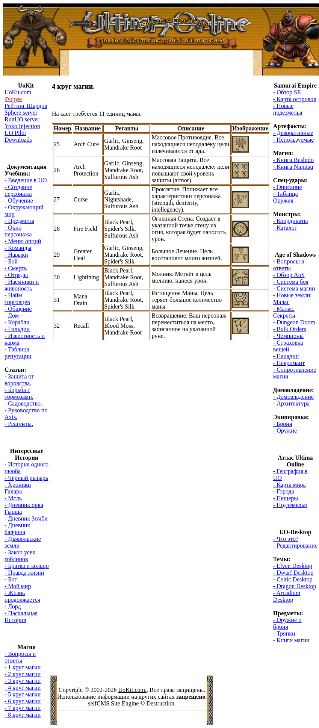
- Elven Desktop (292, 566)
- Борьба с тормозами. (19, 393)
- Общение (18, 309)
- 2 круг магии (23, 674)
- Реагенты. (19, 424)
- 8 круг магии (23, 714)
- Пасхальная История (21, 616)
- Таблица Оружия (285, 197)
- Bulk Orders (289, 329)
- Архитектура (291, 403)
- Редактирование (295, 545)
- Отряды (16, 275)
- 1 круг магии (23, 667)
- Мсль (13, 498)
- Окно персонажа (18, 231)
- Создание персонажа (18, 190)
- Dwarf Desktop (293, 572)
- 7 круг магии (23, 708)
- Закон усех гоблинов (20, 555)
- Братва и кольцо (27, 566)
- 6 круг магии (23, 701)
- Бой (11, 261)
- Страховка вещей (288, 346)
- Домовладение (293, 397)
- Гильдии (17, 329)
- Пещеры (285, 498)
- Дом (12, 315)
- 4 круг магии (23, 687)
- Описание (287, 187)
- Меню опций (23, 241)
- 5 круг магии (23, 694)
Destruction (160, 703)
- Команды (18, 248)
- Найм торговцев (17, 298)
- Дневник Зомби (26, 518)
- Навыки (16, 254)
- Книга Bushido (293, 160)
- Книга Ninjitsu (293, 166)
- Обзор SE (287, 92)
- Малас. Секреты (284, 312)
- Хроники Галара (18, 488)
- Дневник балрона (17, 528)
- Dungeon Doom (294, 322)
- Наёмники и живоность (22, 285)
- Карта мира (289, 484)
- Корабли (17, 322)
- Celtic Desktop (293, 579)
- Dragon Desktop (294, 586)
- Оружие (285, 430)
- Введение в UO (26, 180)
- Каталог (285, 227)
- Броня (282, 424)
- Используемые (293, 139)
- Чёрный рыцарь (26, 478)
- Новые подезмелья (287, 109)
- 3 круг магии (23, 681)
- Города (283, 491)
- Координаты (290, 221)
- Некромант (289, 363)
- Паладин (286, 356)
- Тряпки (284, 633)
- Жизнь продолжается (22, 596)
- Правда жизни (24, 572)
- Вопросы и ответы (20, 657)
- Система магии (294, 288)
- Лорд (13, 606)
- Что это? (285, 539)
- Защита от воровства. (19, 379)
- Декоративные (293, 133)
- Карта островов (294, 99)
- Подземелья (290, 505)
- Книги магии (291, 640)
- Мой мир (18, 586)
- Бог (11, 579)
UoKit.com (131, 690)
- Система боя (290, 281)
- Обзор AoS (289, 275)
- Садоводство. (23, 403)
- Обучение (19, 200)
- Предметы (19, 221)
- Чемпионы (288, 336)
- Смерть (16, 268)
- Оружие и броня (287, 623)
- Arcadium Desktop (286, 596)
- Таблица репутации (18, 352)
